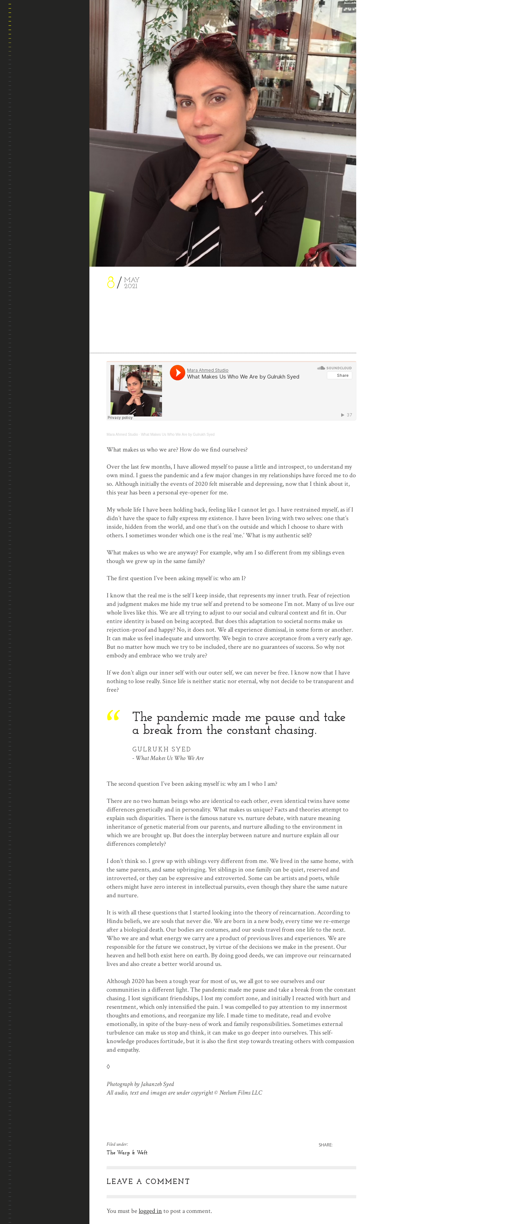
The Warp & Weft (127, 1153)
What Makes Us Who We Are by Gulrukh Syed (178, 434)
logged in (150, 1211)
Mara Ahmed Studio (122, 434)
